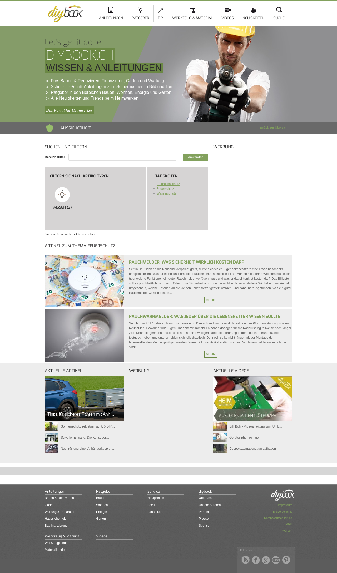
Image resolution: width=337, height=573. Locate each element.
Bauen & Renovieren (59, 498)
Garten (49, 505)
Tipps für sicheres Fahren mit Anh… (81, 414)
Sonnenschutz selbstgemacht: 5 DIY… (88, 426)
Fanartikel (154, 512)
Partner (204, 512)
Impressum (285, 505)
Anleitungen (111, 18)
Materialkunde (55, 550)
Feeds (151, 505)
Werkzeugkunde (56, 543)
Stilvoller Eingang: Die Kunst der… (85, 437)
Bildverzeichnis (282, 511)
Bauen (100, 498)
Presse (204, 519)
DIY (160, 18)
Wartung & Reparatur (60, 512)
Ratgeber (140, 18)
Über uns (205, 498)
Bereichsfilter (55, 157)
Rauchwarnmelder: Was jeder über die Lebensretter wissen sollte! (205, 316)
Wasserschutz (166, 193)
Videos (227, 18)
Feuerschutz (165, 189)
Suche (279, 18)
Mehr (210, 300)
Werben (287, 530)
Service (153, 491)
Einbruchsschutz (168, 184)
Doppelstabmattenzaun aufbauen (252, 448)
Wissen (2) (62, 198)
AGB (289, 524)
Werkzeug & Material (192, 18)
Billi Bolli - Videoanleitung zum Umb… (255, 426)
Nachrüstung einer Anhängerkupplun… (88, 448)
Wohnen (102, 505)
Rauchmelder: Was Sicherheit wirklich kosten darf (186, 262)
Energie (101, 512)
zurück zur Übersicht (274, 127)
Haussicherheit (55, 519)
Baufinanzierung (56, 525)
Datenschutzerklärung (278, 517)
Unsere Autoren (210, 505)
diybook (205, 491)
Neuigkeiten (253, 18)
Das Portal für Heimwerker (69, 110)
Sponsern (205, 525)
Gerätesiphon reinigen (244, 437)
